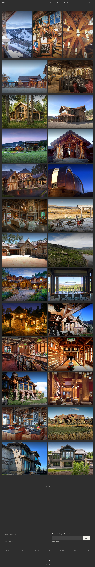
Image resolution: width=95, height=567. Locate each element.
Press (82, 2)
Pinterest (61, 550)
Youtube (74, 550)
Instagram (22, 550)
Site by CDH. (47, 564)
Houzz (49, 550)
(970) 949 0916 (9, 541)
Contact (90, 2)
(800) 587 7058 (6, 2)
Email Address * (55, 541)
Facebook (36, 550)
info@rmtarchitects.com (12, 534)
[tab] (34, 8)
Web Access (8, 550)
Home (51, 2)
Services (75, 2)
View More (47, 486)
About (58, 2)
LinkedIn (87, 550)
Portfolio (67, 2)
